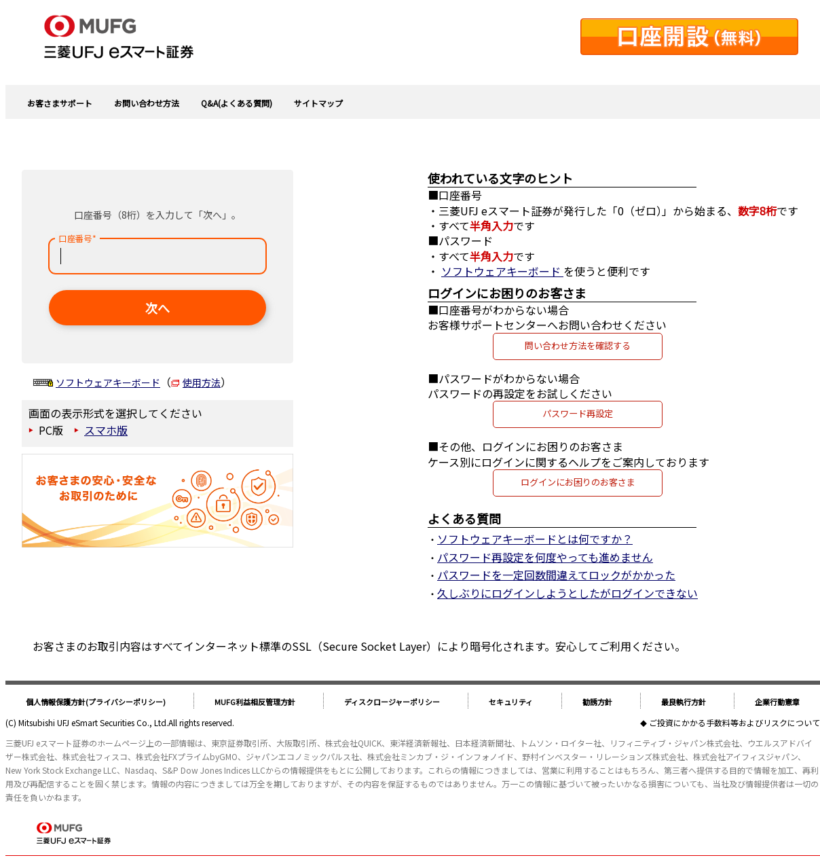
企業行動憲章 (777, 701)
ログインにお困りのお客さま (578, 481)
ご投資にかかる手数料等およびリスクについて (734, 722)
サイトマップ (318, 103)
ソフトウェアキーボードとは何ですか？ (535, 539)
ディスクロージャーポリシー (392, 701)
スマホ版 (106, 430)
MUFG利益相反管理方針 (255, 701)
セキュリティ (511, 701)
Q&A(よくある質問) (236, 103)
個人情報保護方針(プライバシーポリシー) (96, 701)
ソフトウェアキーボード (108, 382)
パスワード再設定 (577, 413)
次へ (157, 308)
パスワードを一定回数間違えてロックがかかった (556, 575)
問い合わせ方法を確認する (578, 345)
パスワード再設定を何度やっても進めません (545, 557)
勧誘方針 (597, 701)
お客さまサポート (59, 103)
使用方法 (202, 382)
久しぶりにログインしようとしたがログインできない (567, 593)
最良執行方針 (683, 701)
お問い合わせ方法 (146, 103)
